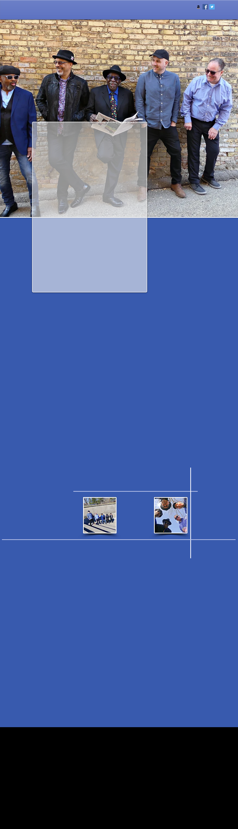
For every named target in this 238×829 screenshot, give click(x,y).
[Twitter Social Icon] (212, 6)
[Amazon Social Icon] (198, 6)
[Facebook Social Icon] (205, 6)
